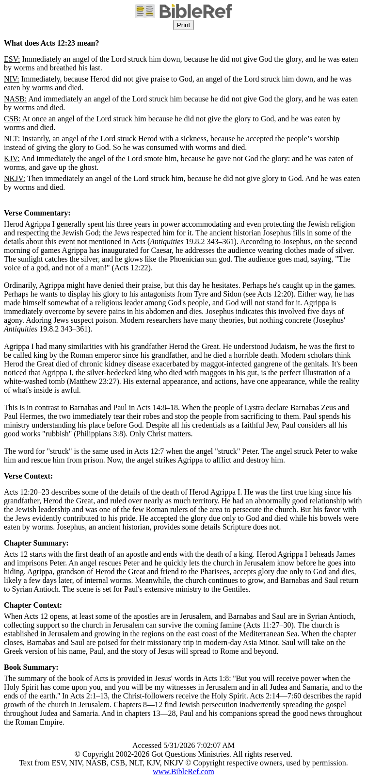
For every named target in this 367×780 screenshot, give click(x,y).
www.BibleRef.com (183, 771)
